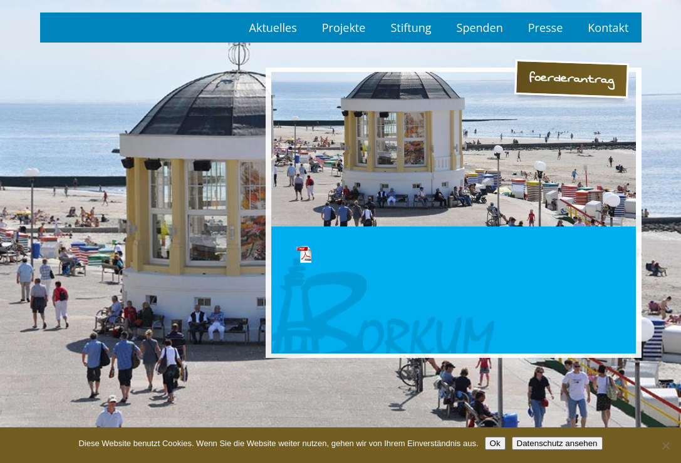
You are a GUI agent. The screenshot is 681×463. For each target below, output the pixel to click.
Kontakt (608, 27)
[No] (665, 445)
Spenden (480, 27)
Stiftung (410, 27)
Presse (545, 27)
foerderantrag (304, 254)
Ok (495, 443)
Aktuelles (273, 27)
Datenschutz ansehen (557, 443)
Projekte (344, 27)
